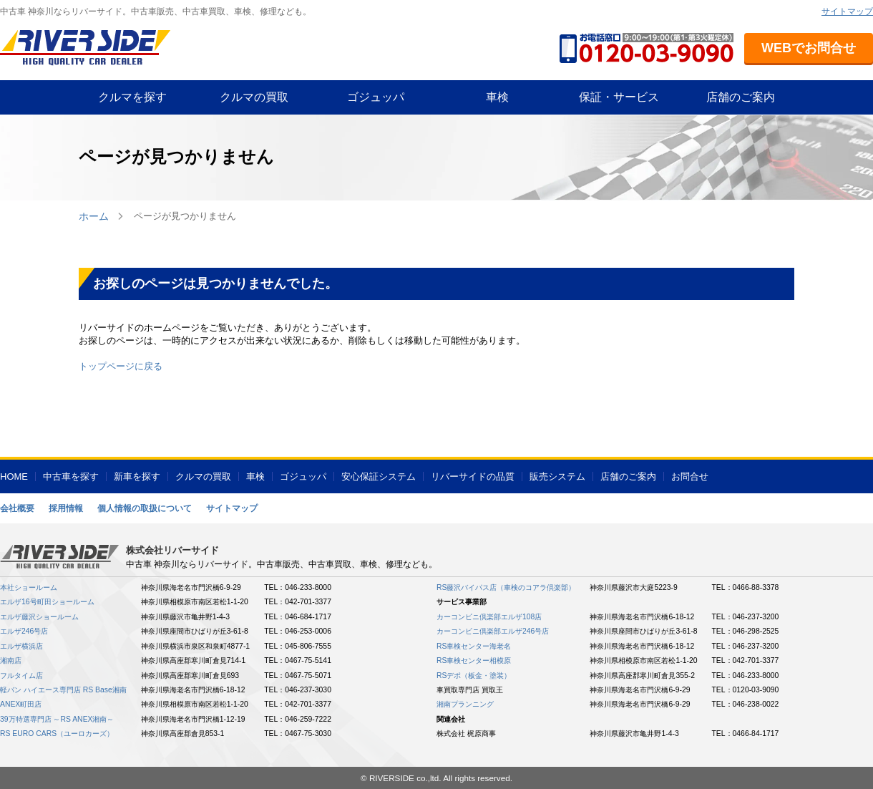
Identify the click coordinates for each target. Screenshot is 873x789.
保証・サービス (619, 97)
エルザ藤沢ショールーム (39, 617)
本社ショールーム (28, 587)
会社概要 (17, 508)
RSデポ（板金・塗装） (473, 675)
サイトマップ (847, 11)
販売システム (557, 476)
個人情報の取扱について (144, 508)
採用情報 (66, 508)
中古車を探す (71, 476)
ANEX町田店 (21, 704)
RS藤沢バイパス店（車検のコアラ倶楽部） (505, 587)
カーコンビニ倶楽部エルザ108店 (489, 617)
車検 (497, 97)
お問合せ (689, 476)
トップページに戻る (120, 366)
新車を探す (137, 476)
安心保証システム (378, 476)
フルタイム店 (21, 675)
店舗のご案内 (740, 97)
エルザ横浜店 (21, 646)
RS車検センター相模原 (473, 660)
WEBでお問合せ (808, 48)
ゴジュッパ (375, 97)
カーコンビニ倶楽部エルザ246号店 (492, 631)
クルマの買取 (254, 97)
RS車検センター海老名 (473, 646)
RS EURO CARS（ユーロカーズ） (57, 733)
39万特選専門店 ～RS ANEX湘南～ (57, 719)
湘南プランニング (465, 704)
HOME (14, 476)
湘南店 (10, 660)
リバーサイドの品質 (472, 476)
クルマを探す (132, 97)
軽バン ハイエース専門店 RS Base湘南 (63, 690)
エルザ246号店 (24, 631)
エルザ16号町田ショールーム (47, 602)
